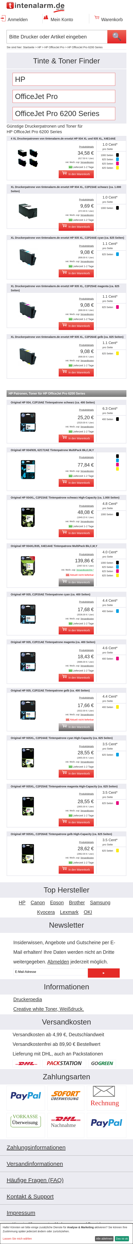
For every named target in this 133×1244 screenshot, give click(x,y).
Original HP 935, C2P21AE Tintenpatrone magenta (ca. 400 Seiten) (53, 642)
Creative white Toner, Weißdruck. (48, 1009)
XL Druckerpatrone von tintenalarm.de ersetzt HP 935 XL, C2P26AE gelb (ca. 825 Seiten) (67, 336)
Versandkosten (87, 162)
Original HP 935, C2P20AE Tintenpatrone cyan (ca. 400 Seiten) (50, 594)
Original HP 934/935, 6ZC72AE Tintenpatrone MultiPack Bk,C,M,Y (52, 450)
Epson (57, 902)
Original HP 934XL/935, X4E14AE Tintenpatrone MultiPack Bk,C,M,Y (54, 546)
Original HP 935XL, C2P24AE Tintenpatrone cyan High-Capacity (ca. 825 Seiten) (62, 738)
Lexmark (69, 912)
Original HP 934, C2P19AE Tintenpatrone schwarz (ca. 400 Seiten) (53, 402)
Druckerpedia (27, 999)
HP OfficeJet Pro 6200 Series (85, 47)
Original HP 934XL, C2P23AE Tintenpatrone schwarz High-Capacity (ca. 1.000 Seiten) (65, 497)
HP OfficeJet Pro (54, 47)
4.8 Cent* (110, 504)
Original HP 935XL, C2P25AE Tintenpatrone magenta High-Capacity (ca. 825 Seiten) (64, 786)
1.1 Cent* (110, 244)
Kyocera (46, 912)
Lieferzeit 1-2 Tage (83, 167)
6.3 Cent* (110, 408)
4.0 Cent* (110, 552)
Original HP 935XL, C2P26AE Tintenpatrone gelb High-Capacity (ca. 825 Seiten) (61, 834)
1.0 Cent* (110, 144)
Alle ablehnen (104, 1238)
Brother (77, 902)
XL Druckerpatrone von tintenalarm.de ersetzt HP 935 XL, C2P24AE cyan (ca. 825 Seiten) (67, 237)
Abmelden (58, 961)
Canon (38, 902)
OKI (88, 912)
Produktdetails (86, 146)
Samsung (100, 902)
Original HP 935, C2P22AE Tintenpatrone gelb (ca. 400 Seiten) (50, 690)
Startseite (28, 47)
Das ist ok (122, 1238)
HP (39, 47)
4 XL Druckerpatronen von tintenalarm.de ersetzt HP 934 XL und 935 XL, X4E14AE (63, 138)
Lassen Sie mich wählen (17, 1238)
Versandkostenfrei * (85, 570)
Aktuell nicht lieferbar (82, 574)
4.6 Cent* (110, 648)
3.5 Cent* (110, 744)
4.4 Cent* (110, 600)
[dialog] (66, 1233)
